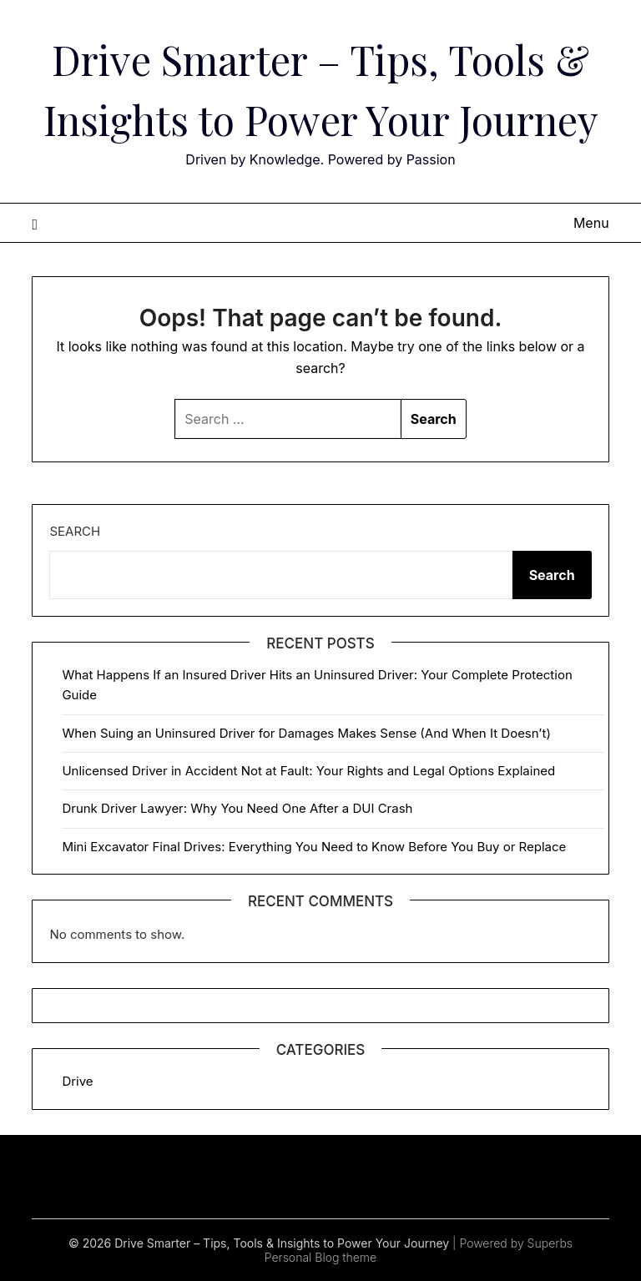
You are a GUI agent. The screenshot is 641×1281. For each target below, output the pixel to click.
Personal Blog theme (320, 1257)
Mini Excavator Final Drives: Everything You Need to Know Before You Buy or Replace (314, 847)
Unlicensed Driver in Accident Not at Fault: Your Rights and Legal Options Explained (308, 771)
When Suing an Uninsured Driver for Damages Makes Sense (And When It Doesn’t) (306, 733)
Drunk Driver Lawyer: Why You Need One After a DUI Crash (237, 808)
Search (74, 531)
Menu (591, 222)
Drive (77, 1081)
